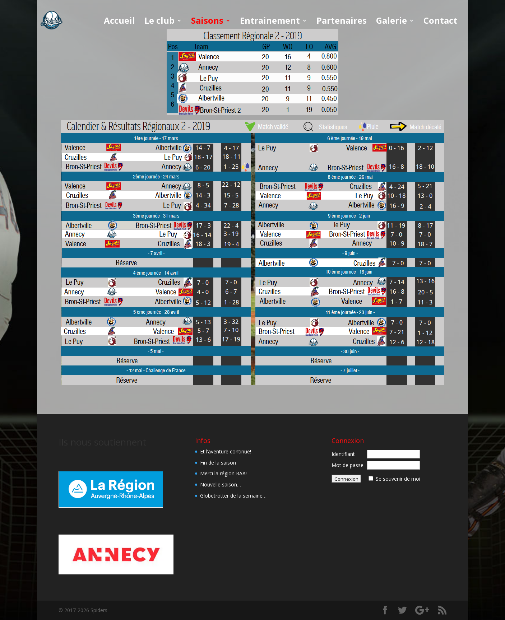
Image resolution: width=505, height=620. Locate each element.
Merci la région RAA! (223, 473)
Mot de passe (347, 465)
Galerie (391, 22)
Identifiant (343, 454)
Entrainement (270, 22)
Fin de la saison (218, 462)
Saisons (207, 22)
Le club (159, 22)
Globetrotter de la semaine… (233, 495)
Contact (440, 22)
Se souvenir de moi (398, 478)
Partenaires (341, 22)
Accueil (119, 22)
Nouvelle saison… (220, 484)
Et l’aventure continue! (225, 451)
